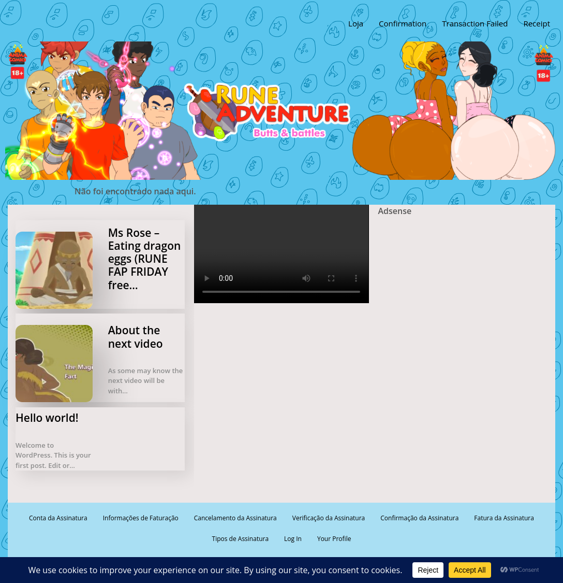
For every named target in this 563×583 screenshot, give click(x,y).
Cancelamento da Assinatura (235, 518)
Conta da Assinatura (58, 518)
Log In (293, 538)
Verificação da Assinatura (328, 518)
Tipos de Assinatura (240, 538)
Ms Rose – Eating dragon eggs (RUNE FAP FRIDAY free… (144, 258)
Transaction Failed (475, 23)
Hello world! (47, 417)
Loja (355, 23)
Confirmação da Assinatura (419, 518)
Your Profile (334, 538)
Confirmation (402, 23)
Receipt (536, 23)
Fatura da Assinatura (504, 518)
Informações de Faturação (141, 518)
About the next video (135, 336)
